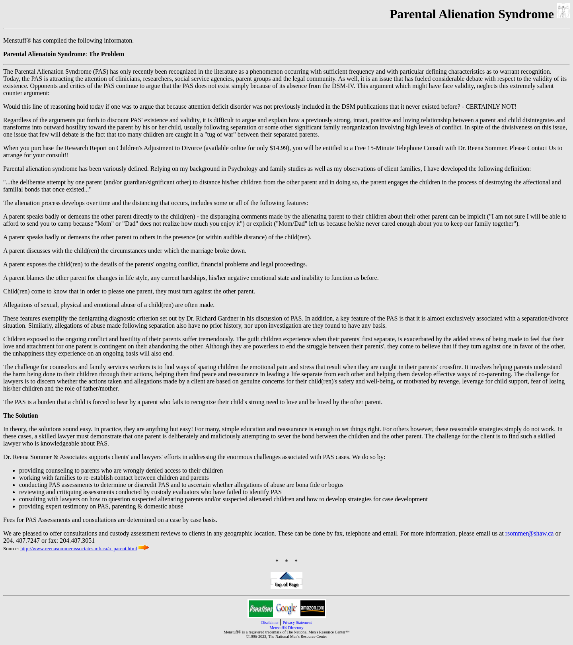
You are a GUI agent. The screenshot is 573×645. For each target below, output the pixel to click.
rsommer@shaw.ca (529, 533)
